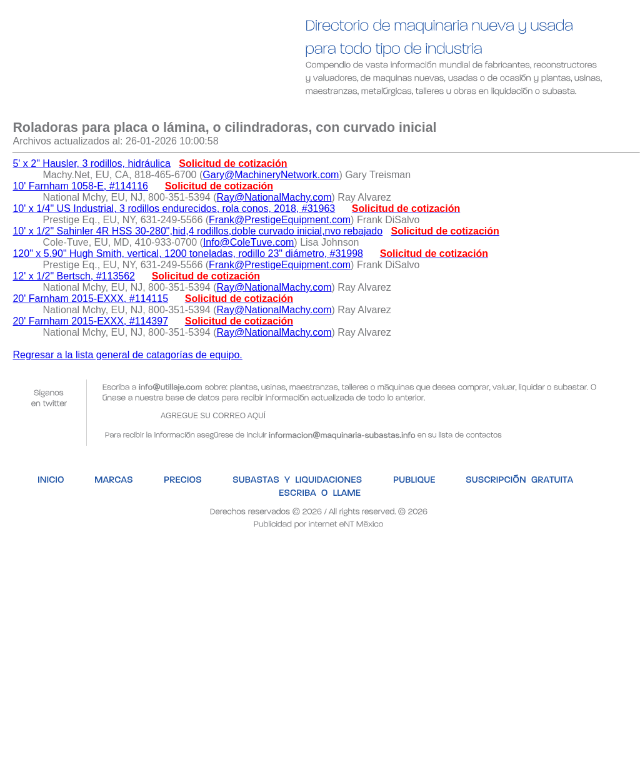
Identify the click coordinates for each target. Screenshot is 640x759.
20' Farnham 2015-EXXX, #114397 (90, 321)
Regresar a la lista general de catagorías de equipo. (127, 354)
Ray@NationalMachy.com (274, 197)
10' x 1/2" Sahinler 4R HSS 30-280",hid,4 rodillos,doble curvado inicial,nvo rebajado (197, 231)
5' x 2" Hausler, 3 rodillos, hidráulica (91, 163)
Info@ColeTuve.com (248, 242)
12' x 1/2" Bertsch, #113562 (73, 276)
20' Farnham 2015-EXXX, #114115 (90, 298)
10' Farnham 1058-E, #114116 (80, 186)
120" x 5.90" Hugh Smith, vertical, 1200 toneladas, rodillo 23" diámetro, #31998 (187, 253)
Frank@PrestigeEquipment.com (280, 219)
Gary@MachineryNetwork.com (270, 174)
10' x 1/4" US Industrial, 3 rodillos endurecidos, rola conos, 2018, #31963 (173, 208)
